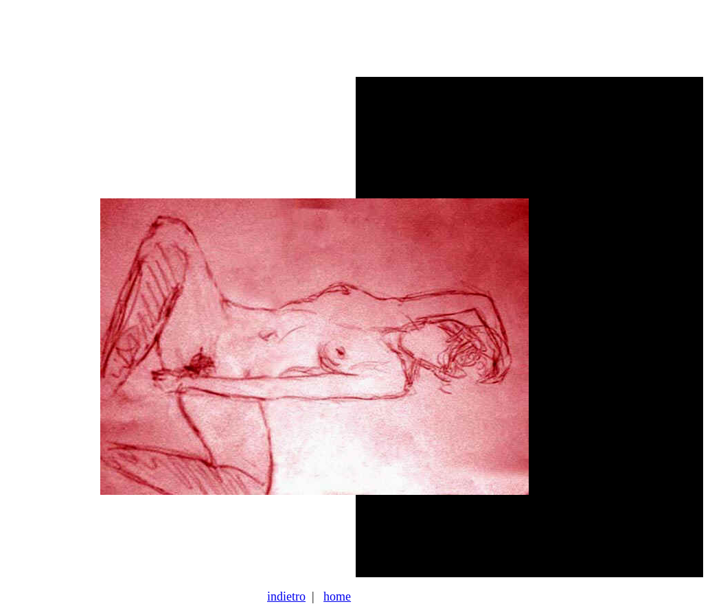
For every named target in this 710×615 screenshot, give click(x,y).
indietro (286, 596)
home (337, 596)
